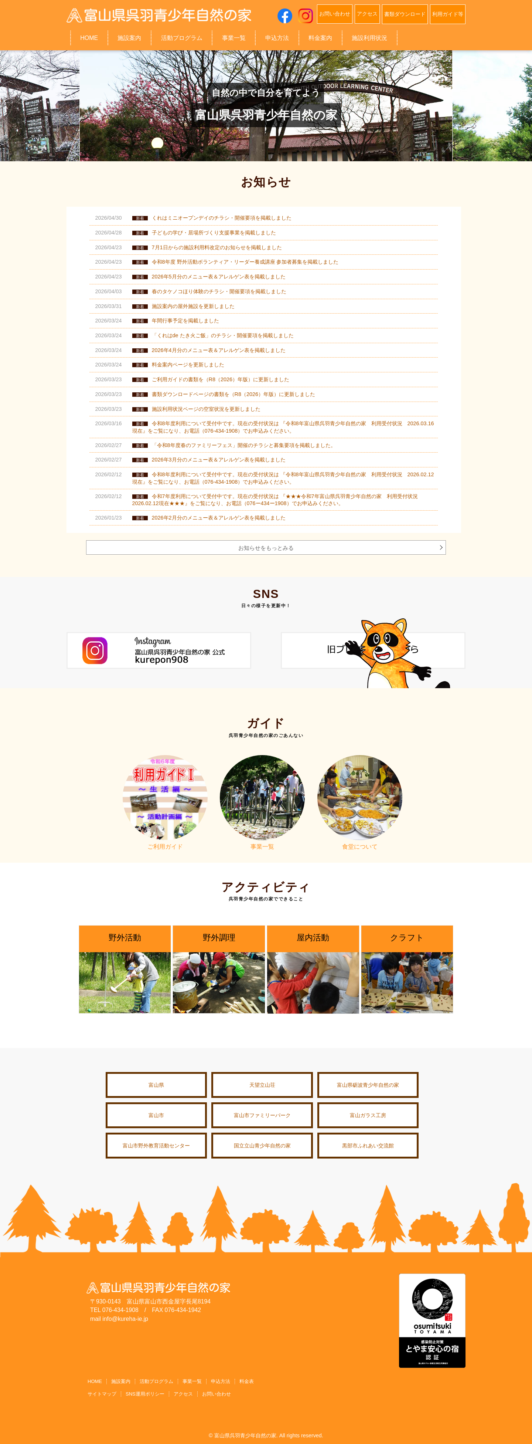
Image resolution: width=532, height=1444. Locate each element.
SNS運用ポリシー (145, 1393)
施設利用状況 (369, 37)
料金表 (246, 1381)
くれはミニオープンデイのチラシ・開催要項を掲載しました (221, 218)
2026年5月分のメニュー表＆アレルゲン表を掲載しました (219, 277)
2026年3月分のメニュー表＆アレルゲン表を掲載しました (219, 460)
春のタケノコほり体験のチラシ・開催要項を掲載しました (219, 291)
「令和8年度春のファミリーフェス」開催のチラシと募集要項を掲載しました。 (244, 445)
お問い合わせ (334, 14)
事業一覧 (234, 37)
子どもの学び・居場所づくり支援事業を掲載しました (214, 233)
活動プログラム (181, 37)
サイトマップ (102, 1393)
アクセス (367, 14)
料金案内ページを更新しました (188, 365)
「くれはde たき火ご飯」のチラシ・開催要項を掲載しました (223, 335)
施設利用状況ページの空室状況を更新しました (206, 409)
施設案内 (129, 37)
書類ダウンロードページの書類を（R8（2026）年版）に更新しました (233, 394)
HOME (89, 37)
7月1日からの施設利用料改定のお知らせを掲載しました (217, 247)
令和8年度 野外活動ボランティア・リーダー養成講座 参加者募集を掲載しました (245, 262)
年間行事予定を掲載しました (185, 321)
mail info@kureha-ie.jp (119, 1319)
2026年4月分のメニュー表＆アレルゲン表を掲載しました (219, 350)
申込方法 (277, 37)
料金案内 (320, 37)
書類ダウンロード (405, 14)
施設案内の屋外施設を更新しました (193, 306)
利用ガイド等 (447, 14)
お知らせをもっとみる (266, 548)
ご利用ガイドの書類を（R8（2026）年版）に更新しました (220, 379)
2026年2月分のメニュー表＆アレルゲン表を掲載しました (219, 518)
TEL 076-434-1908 (114, 1310)
